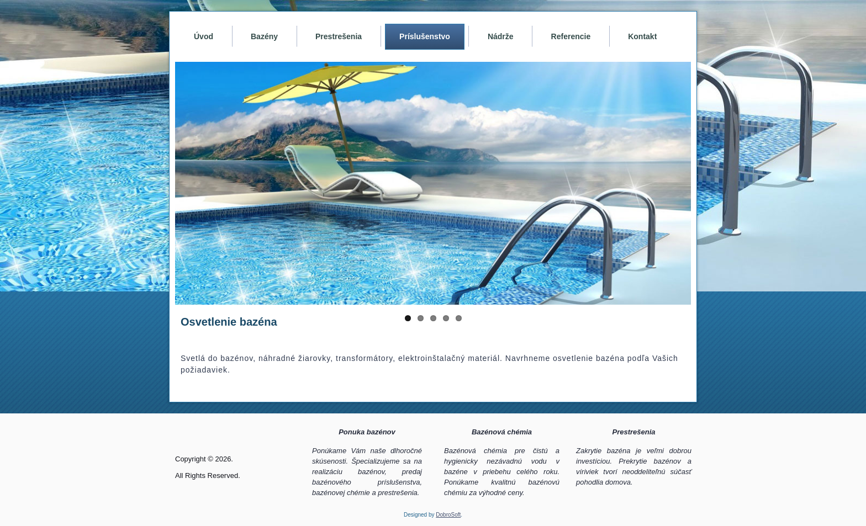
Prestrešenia (338, 36)
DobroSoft (448, 515)
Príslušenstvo (424, 36)
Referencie (571, 36)
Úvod (203, 36)
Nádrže (501, 36)
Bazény (264, 36)
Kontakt (642, 36)
